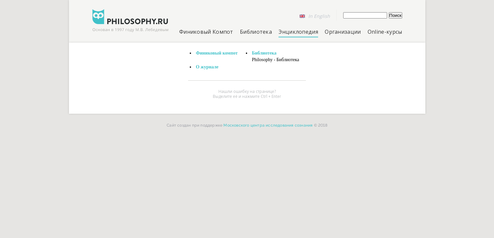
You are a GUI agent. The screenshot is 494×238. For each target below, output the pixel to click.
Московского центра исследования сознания (267, 125)
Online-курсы (385, 31)
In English (319, 16)
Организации (343, 31)
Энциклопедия (298, 31)
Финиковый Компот (206, 31)
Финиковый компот (217, 53)
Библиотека (256, 31)
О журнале (207, 66)
